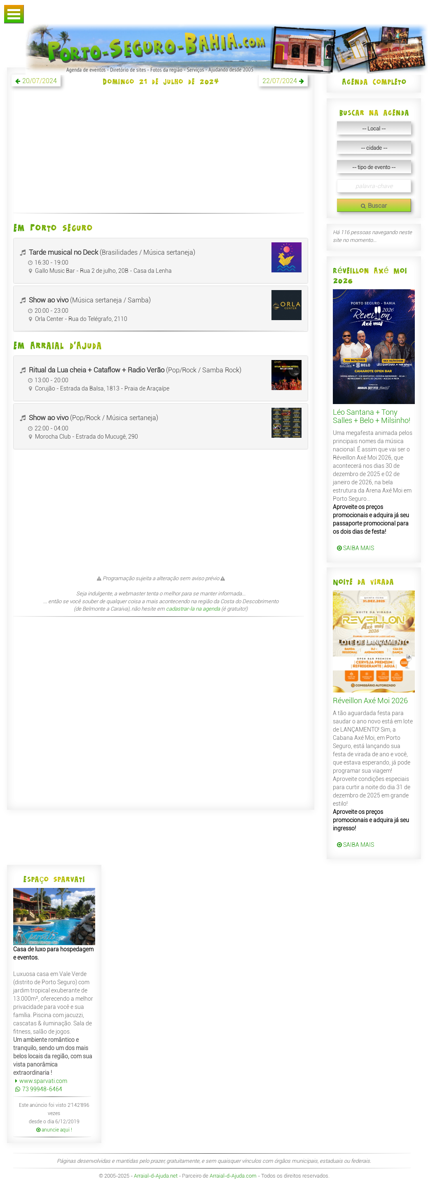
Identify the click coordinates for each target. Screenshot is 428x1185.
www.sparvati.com (40, 1081)
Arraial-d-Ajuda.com (233, 1176)
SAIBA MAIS (355, 548)
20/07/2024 (39, 81)
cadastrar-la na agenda (193, 609)
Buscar (374, 205)
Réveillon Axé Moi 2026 (370, 700)
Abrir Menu (14, 14)
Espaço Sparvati (54, 878)
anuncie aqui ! (54, 1130)
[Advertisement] (160, 154)
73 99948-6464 (37, 1089)
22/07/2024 (279, 81)
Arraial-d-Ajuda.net (156, 1176)
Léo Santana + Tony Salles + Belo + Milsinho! (371, 416)
